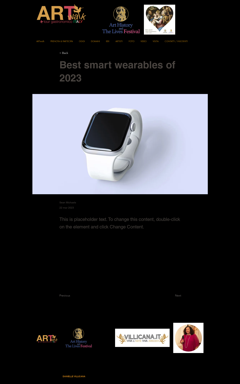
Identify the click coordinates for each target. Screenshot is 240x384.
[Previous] (71, 295)
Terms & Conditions (122, 370)
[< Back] (71, 53)
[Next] (172, 295)
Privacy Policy (104, 370)
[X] (202, 21)
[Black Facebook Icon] (202, 7)
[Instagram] (202, 14)
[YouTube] (202, 28)
